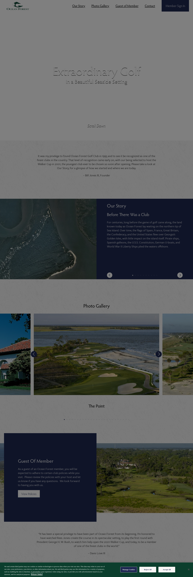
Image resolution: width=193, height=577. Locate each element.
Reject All (147, 572)
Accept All (167, 572)
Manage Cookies (128, 572)
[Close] (189, 572)
